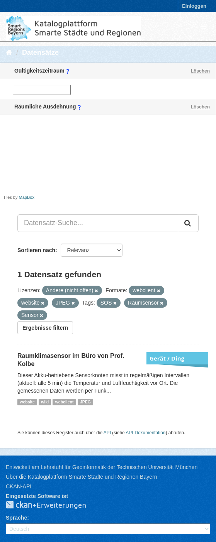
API (107, 432)
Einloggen (194, 6)
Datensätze (40, 52)
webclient (64, 402)
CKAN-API (18, 486)
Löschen (200, 71)
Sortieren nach (36, 250)
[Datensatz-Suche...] (97, 223)
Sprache (16, 518)
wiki (45, 402)
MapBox (26, 197)
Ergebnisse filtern (45, 328)
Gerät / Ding (167, 358)
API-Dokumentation (145, 432)
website (27, 402)
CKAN (52, 505)
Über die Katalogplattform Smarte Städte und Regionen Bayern (81, 477)
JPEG (85, 402)
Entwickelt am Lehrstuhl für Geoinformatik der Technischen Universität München (101, 467)
